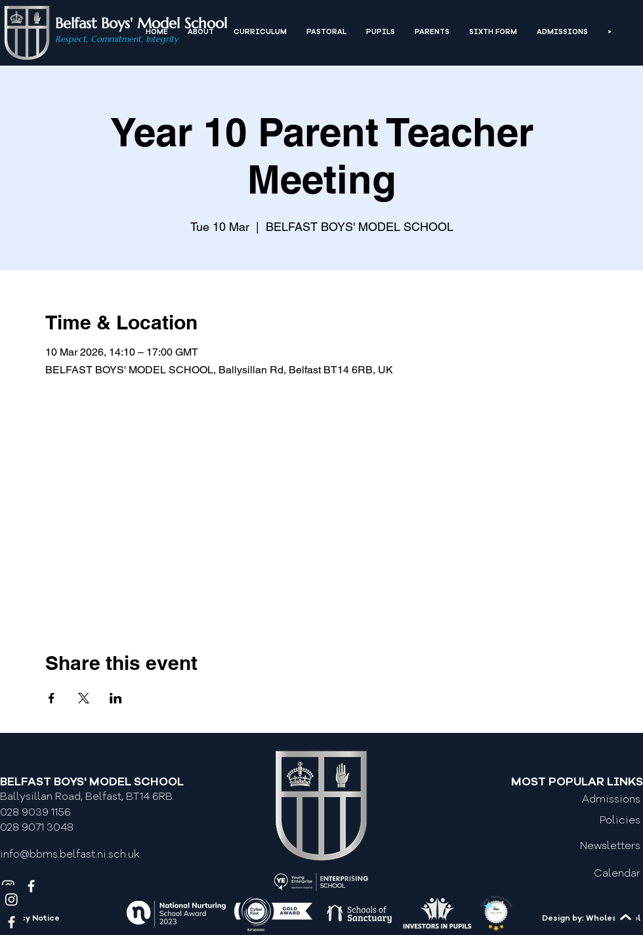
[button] (201, 33)
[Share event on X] (83, 698)
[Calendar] (586, 874)
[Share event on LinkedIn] (116, 698)
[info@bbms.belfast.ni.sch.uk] (76, 855)
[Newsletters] (586, 846)
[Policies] (586, 821)
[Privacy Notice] (57, 919)
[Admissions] (586, 800)
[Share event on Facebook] (51, 698)
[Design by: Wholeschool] (578, 919)
